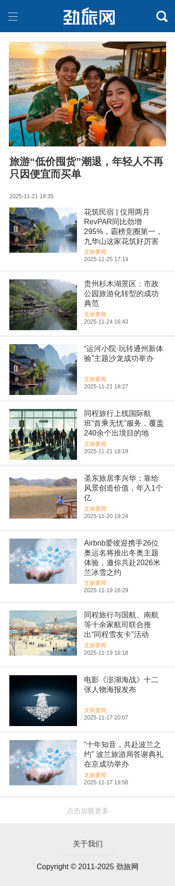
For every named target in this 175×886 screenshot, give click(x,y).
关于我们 (88, 844)
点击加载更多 (88, 811)
